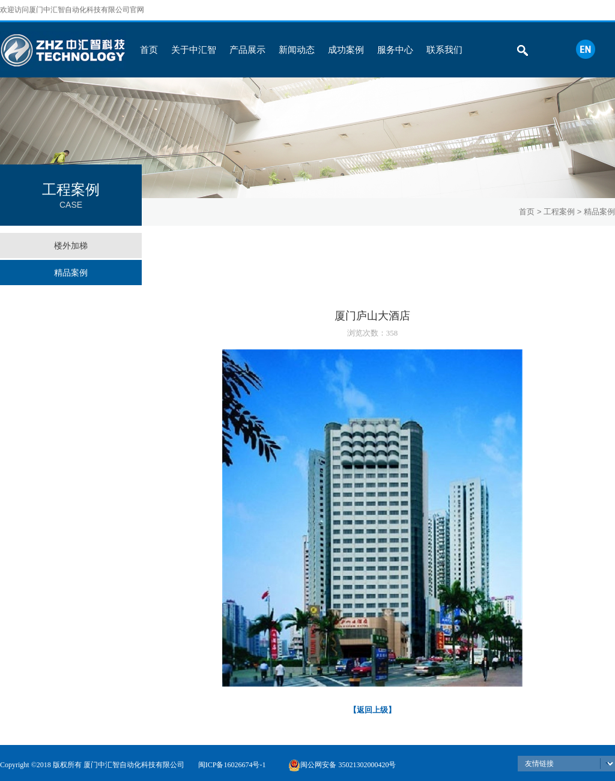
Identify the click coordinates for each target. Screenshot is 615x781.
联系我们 (444, 49)
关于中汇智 (193, 49)
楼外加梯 (71, 245)
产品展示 (247, 49)
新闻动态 (297, 49)
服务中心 (395, 49)
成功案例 (346, 49)
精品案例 (71, 272)
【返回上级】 (372, 709)
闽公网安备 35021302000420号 (342, 765)
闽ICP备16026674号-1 (232, 765)
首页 (149, 49)
